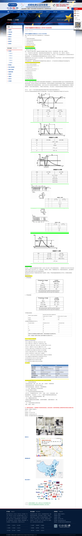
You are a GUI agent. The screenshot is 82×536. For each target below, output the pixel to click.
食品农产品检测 (11, 69)
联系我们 (62, 11)
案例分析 (41, 11)
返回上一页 (73, 19)
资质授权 (32, 527)
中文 (74, 1)
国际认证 (76, 13)
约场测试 (76, 15)
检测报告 (10, 62)
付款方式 (42, 530)
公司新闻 (8, 527)
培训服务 (9, 74)
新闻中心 (48, 11)
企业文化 (13, 525)
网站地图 (66, 534)
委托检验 (9, 64)
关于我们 (42, 527)
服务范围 (55, 11)
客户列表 (8, 530)
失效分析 (9, 78)
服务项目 (37, 527)
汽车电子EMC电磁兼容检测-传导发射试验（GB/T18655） (39, 504)
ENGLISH (69, 1)
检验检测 (37, 525)
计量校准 (9, 76)
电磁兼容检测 (10, 71)
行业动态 (13, 527)
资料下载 (32, 530)
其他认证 (10, 60)
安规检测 (34, 11)
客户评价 (13, 530)
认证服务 (9, 51)
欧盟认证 (10, 55)
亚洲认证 (10, 53)
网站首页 (11, 11)
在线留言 (18, 530)
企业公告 (18, 527)
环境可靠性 (26, 11)
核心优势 (18, 525)
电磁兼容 (18, 11)
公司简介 (8, 525)
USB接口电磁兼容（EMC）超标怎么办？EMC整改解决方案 (39, 502)
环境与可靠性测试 (11, 67)
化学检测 (9, 81)
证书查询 (37, 530)
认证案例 (62, 19)
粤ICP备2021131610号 (72, 534)
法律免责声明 (62, 534)
